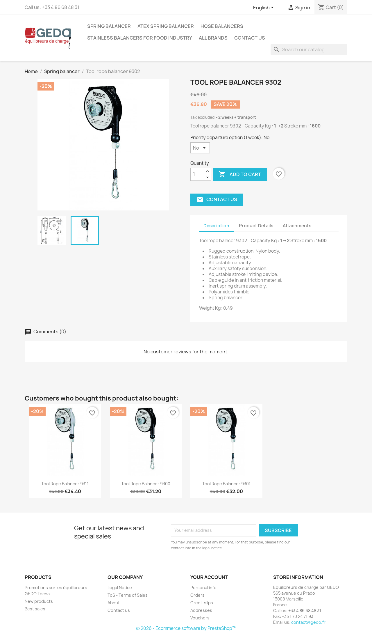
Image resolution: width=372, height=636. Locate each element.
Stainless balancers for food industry (139, 38)
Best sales (35, 609)
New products (39, 601)
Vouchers (200, 618)
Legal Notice (120, 587)
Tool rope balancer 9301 (226, 483)
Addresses (201, 610)
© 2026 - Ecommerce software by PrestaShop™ (186, 628)
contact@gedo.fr (308, 622)
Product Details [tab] (256, 226)
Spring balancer (109, 26)
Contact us (249, 38)
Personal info (203, 587)
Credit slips (201, 602)
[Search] (309, 49)
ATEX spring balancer (165, 26)
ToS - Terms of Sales (128, 595)
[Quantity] (197, 174)
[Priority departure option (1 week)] (200, 147)
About (114, 602)
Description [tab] (216, 226)
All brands (213, 38)
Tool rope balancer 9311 (65, 483)
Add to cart (240, 174)
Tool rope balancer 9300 (145, 483)
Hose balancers (222, 26)
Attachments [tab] (297, 226)
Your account (209, 577)
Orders (197, 595)
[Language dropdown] (264, 7)
